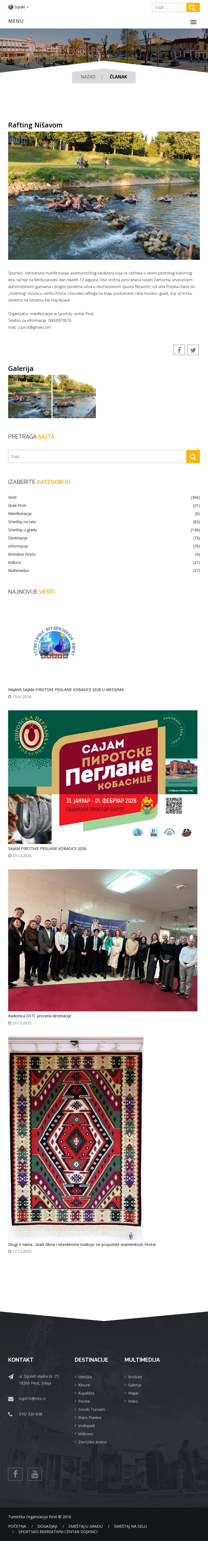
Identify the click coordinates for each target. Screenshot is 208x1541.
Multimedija (104, 570)
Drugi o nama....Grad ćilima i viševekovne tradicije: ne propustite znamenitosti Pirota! (82, 1244)
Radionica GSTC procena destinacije (39, 1015)
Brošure (135, 1376)
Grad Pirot (104, 505)
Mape (133, 1393)
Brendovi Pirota (104, 554)
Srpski (18, 7)
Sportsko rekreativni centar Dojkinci (58, 1531)
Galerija (134, 1384)
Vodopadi (86, 1425)
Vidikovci (85, 1433)
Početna (17, 1526)
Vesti (104, 497)
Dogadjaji (47, 1526)
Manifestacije (104, 513)
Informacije (104, 546)
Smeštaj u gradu (104, 530)
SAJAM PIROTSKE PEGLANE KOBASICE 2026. (47, 848)
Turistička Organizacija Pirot (32, 1516)
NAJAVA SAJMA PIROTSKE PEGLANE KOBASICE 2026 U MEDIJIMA (66, 689)
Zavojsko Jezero (92, 1441)
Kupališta (86, 1393)
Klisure (84, 1384)
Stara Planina (89, 1417)
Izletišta (85, 1376)
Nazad (88, 77)
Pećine (84, 1401)
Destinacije (104, 538)
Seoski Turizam (91, 1409)
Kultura (104, 562)
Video (133, 1401)
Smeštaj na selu (104, 522)
